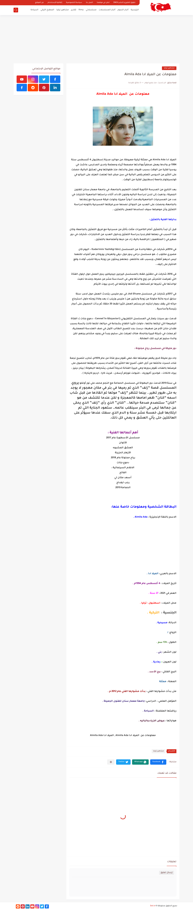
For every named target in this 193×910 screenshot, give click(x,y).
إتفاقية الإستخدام (55, 3)
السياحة (34, 10)
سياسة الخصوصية (74, 3)
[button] (158, 762)
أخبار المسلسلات (107, 10)
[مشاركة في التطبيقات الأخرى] (111, 762)
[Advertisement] (96, 39)
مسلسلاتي (91, 10)
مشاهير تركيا (62, 10)
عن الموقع (39, 3)
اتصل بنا (89, 3)
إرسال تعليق (166, 873)
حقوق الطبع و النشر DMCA (124, 3)
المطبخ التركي (47, 10)
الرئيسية (135, 10)
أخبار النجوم (123, 10)
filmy (81, 10)
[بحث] (16, 10)
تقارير (73, 10)
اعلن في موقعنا (103, 3)
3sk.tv (152, 906)
